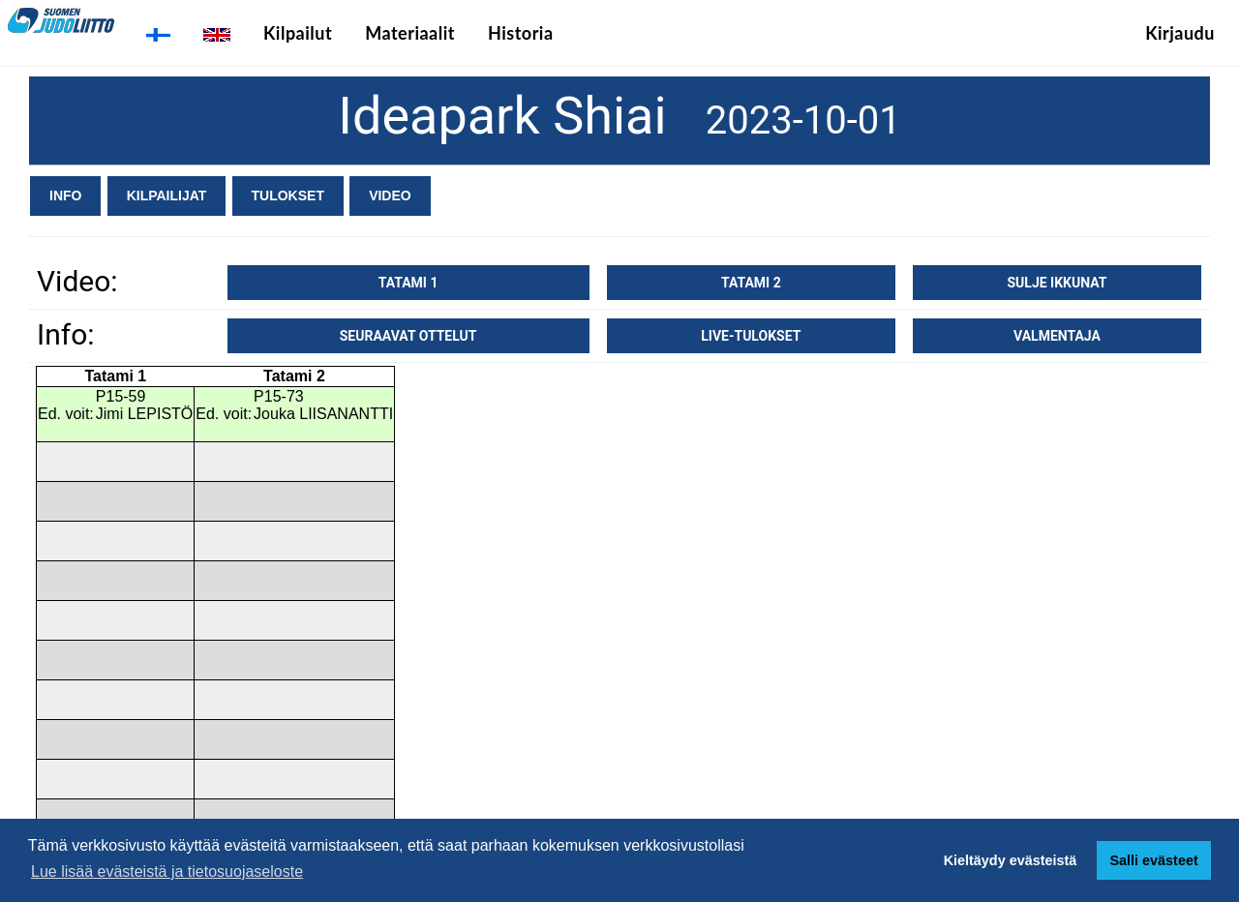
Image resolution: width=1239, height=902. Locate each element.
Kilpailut (297, 33)
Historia (521, 33)
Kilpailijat (167, 195)
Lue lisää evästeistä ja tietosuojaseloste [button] (167, 871)
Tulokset (288, 195)
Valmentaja (1057, 336)
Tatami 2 (751, 282)
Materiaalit (410, 33)
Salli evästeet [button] (1153, 860)
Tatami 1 (408, 282)
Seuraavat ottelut (408, 336)
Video (390, 195)
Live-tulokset (751, 336)
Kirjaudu (1180, 33)
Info (65, 195)
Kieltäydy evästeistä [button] (1010, 860)
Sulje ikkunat (1056, 282)
